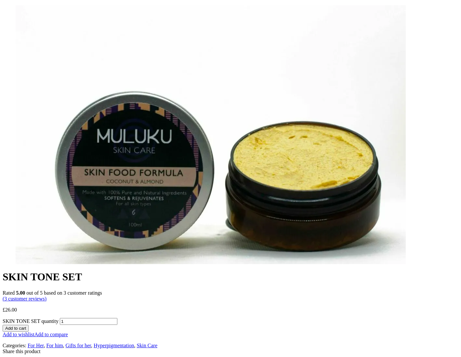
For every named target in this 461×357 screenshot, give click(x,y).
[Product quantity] (88, 321)
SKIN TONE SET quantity (31, 321)
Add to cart (15, 328)
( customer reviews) (24, 298)
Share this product (21, 351)
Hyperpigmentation (114, 345)
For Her (36, 345)
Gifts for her (78, 345)
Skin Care (147, 345)
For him (54, 345)
